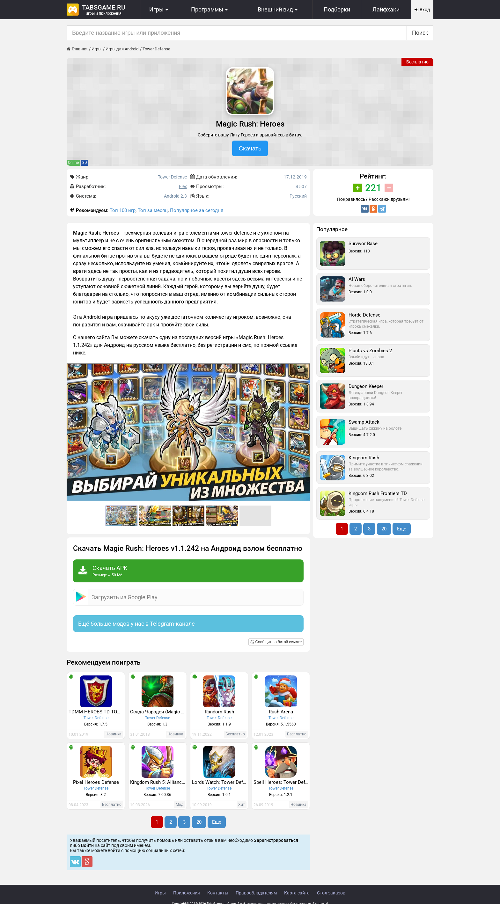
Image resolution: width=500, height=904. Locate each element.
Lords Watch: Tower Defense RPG (220, 782)
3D (84, 162)
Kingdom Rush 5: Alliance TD (158, 782)
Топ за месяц (153, 210)
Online (73, 162)
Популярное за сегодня (196, 210)
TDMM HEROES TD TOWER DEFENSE (97, 712)
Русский (298, 196)
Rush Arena (281, 712)
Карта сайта (297, 892)
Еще (216, 822)
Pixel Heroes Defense (96, 782)
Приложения (186, 892)
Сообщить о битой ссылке (276, 642)
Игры (160, 892)
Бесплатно (417, 61)
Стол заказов (331, 892)
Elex (183, 186)
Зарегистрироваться (276, 840)
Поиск (420, 33)
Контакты (217, 892)
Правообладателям (256, 892)
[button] (304, 369)
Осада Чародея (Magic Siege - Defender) (158, 712)
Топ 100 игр (123, 210)
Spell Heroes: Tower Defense (282, 782)
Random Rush (219, 712)
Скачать (250, 148)
